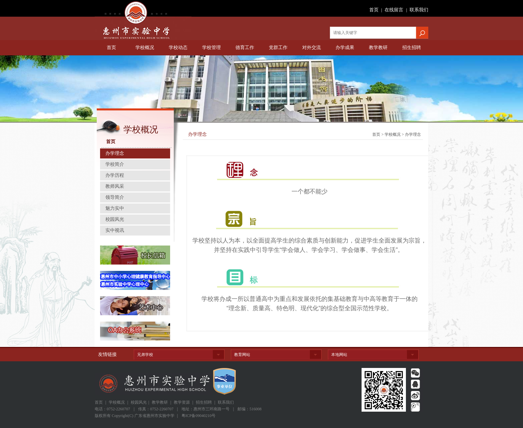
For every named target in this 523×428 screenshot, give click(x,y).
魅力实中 (114, 208)
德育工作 (244, 47)
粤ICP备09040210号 (198, 415)
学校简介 (114, 164)
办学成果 (345, 47)
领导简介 (114, 197)
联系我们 (419, 9)
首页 (374, 9)
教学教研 (378, 47)
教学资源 (182, 402)
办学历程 (114, 175)
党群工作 (278, 47)
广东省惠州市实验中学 (143, 20)
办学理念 (114, 153)
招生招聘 (411, 47)
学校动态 (178, 47)
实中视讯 (114, 230)
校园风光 (114, 219)
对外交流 (311, 47)
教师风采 (114, 186)
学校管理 (211, 47)
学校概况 (144, 47)
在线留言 (394, 9)
